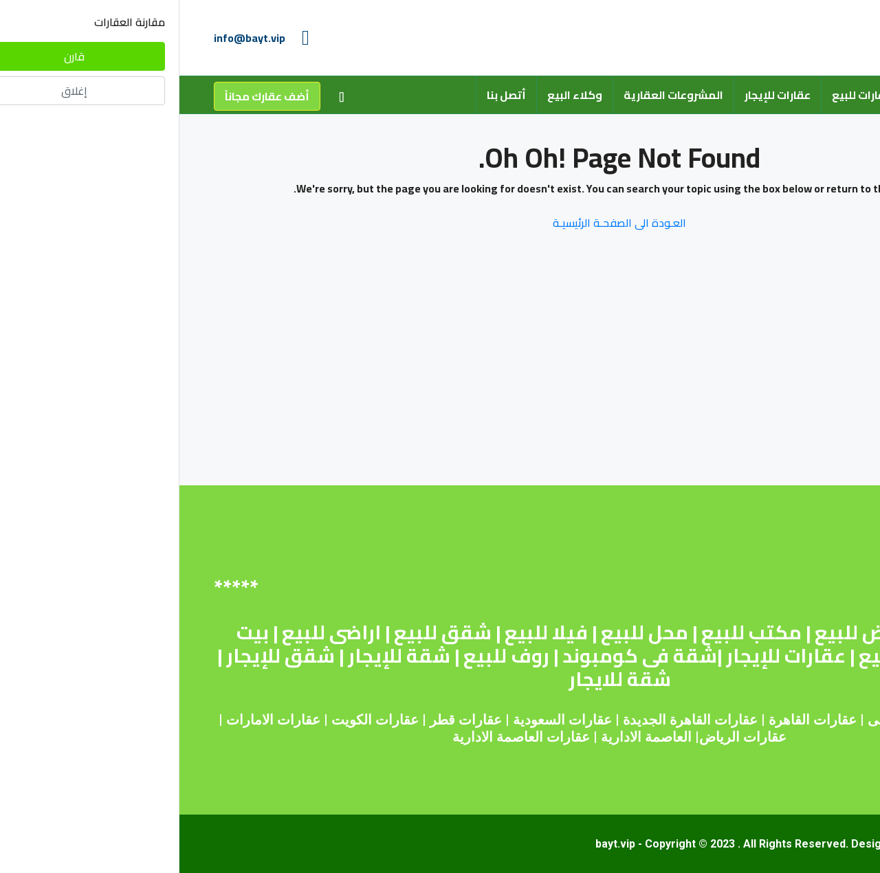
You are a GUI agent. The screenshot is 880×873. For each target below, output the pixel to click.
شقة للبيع (778, 632)
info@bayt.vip (70, 37)
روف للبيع (327, 656)
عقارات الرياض (563, 737)
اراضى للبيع (151, 632)
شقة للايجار (440, 679)
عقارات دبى (722, 719)
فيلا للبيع (366, 632)
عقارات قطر (286, 719)
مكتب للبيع (572, 632)
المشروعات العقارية (494, 95)
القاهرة (609, 719)
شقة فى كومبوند (460, 656)
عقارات (655, 719)
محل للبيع (465, 632)
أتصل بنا (326, 95)
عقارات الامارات (94, 719)
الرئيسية (813, 95)
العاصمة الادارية (466, 737)
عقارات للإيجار (598, 95)
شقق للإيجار (101, 656)
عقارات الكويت (195, 719)
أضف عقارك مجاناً (87, 96)
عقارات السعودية (382, 719)
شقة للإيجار (219, 656)
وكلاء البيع (395, 95)
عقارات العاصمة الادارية (341, 737)
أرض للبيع (677, 632)
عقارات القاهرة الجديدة (510, 719)
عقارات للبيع (682, 95)
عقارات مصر (805, 719)
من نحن (752, 95)
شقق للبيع (263, 632)
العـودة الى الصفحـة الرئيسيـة (440, 222)
